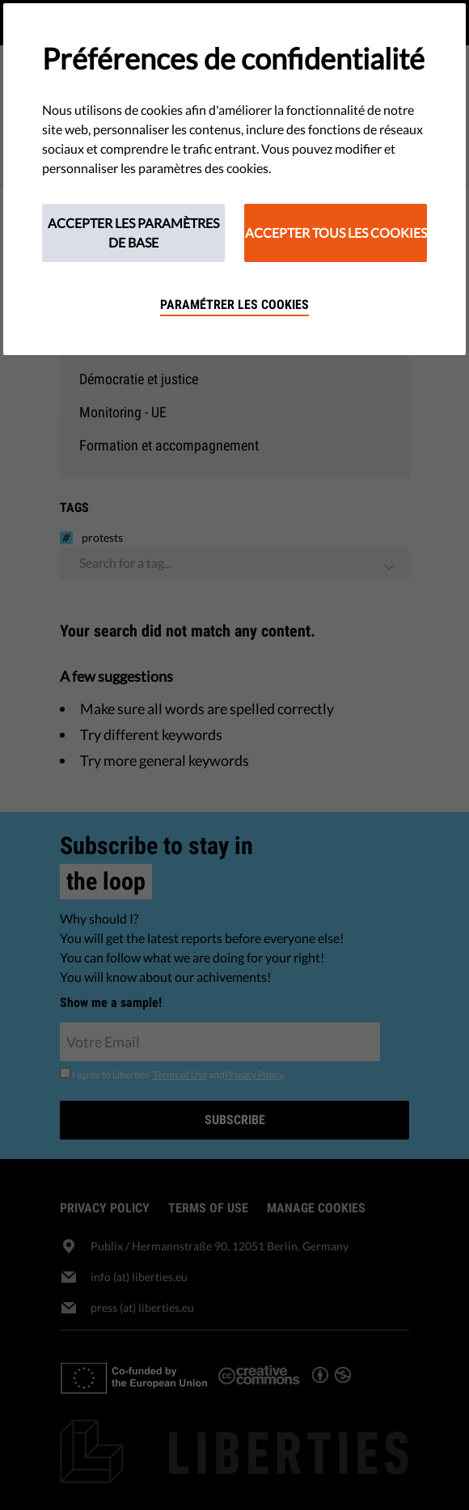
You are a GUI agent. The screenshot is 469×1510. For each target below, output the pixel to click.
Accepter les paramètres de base (133, 232)
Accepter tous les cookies (336, 232)
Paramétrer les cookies (234, 304)
